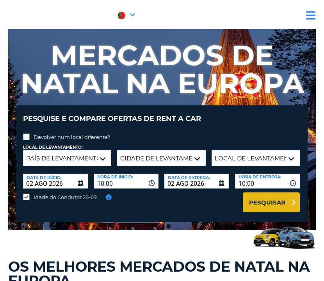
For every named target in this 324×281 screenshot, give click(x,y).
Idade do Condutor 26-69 (65, 191)
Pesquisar (267, 196)
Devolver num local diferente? (72, 131)
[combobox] (126, 175)
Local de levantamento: (53, 141)
